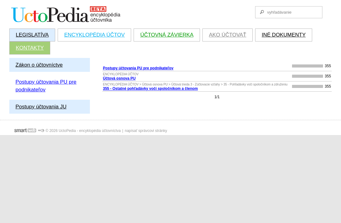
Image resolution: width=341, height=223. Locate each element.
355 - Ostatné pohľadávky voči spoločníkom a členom (150, 88)
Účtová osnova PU (119, 78)
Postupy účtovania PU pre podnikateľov (138, 68)
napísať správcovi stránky (146, 131)
